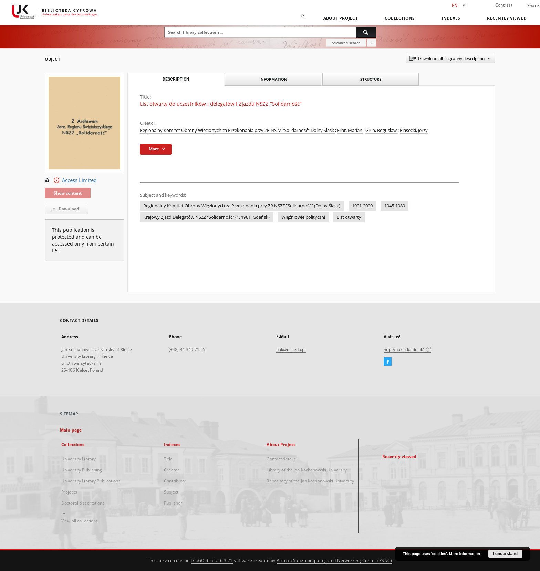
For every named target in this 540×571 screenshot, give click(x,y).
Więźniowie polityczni (303, 217)
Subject (171, 492)
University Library (78, 459)
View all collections (79, 521)
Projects (69, 492)
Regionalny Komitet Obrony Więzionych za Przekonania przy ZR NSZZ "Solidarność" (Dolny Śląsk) (241, 206)
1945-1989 (394, 206)
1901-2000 (362, 206)
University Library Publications (91, 481)
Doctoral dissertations (83, 503)
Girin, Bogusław (381, 130)
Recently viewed (507, 18)
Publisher (173, 503)
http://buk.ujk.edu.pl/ (407, 349)
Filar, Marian (350, 130)
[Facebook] (388, 362)
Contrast (503, 5)
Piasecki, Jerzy (414, 130)
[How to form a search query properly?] (371, 43)
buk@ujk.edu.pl (291, 349)
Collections (400, 18)
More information (464, 554)
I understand (505, 553)
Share (533, 5)
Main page (71, 430)
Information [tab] (273, 79)
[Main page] (302, 17)
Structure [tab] (370, 79)
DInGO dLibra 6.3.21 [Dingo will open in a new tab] (212, 560)
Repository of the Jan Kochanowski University (310, 481)
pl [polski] (465, 5)
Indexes (451, 18)
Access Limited (71, 180)
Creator (171, 470)
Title (168, 459)
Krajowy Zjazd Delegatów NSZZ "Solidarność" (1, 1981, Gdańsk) (206, 217)
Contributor (175, 481)
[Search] (366, 32)
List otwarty (349, 217)
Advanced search (346, 42)
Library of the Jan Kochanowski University (307, 470)
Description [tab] (176, 79)
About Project (340, 18)
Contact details (281, 459)
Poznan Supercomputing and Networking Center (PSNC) (334, 560)
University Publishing (81, 470)
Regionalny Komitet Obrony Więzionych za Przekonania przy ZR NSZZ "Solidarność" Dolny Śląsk (237, 130)
